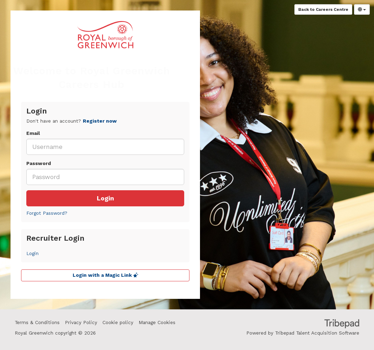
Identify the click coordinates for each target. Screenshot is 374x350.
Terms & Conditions (37, 322)
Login (105, 198)
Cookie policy (117, 322)
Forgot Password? (46, 213)
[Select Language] (362, 9)
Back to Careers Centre (323, 9)
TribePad (341, 324)
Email (33, 133)
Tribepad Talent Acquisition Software (317, 333)
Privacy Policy (81, 322)
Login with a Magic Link (105, 275)
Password (38, 163)
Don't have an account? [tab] (71, 121)
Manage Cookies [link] (157, 322)
